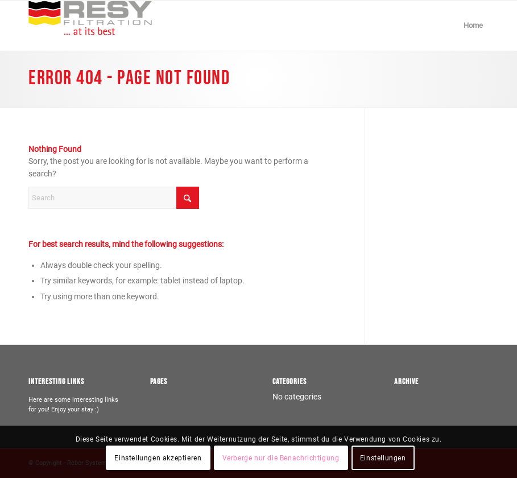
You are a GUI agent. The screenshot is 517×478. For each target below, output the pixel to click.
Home (473, 25)
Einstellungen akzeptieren (157, 458)
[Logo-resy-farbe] (90, 26)
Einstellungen (383, 458)
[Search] (113, 198)
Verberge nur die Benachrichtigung (281, 458)
